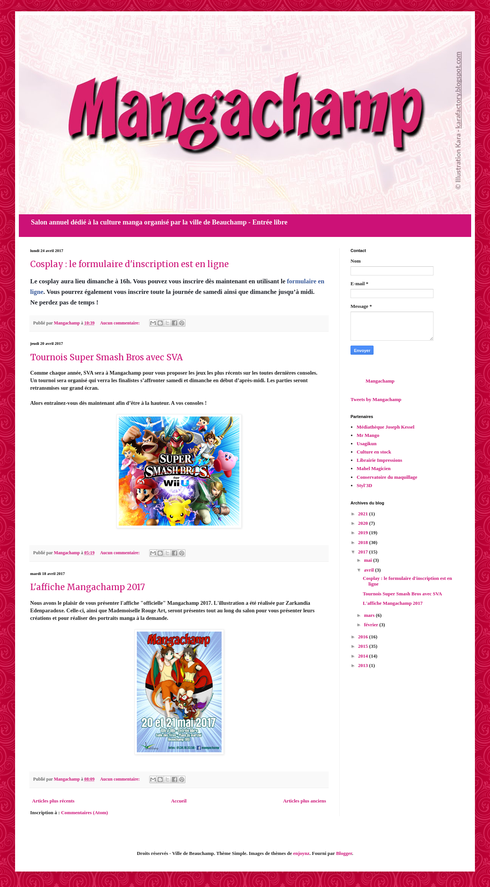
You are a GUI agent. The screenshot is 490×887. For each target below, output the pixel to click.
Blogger (344, 853)
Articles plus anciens (304, 801)
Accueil (179, 801)
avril (369, 570)
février (372, 624)
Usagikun (367, 443)
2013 (363, 665)
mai (368, 560)
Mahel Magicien (373, 468)
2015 (363, 646)
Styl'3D (364, 485)
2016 (363, 637)
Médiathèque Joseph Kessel (385, 427)
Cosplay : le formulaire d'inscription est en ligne (129, 264)
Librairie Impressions (379, 460)
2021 (363, 514)
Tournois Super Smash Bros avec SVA (106, 357)
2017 (363, 552)
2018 (363, 542)
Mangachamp (380, 381)
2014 (363, 656)
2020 (363, 523)
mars (370, 615)
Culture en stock (374, 452)
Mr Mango (368, 435)
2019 (363, 532)
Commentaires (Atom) (84, 812)
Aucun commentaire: (120, 323)
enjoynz (301, 853)
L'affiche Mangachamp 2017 (87, 587)
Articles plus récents (53, 801)
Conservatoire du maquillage (387, 477)
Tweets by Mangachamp (376, 399)
